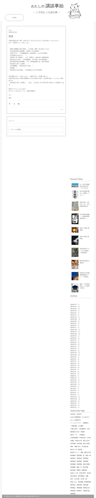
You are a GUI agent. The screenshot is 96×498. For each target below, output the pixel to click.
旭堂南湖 (73, 461)
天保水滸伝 (82, 437)
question (79, 414)
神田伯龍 (79, 485)
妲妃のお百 (78, 440)
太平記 (89, 437)
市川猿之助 (85, 446)
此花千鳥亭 (82, 473)
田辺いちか (73, 482)
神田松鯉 (73, 490)
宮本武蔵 (79, 443)
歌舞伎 (79, 470)
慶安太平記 (87, 452)
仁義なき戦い (74, 429)
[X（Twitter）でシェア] (14, 104)
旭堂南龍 (79, 464)
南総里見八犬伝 (75, 431)
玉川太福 (76, 479)
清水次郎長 (73, 476)
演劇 (87, 476)
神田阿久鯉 (86, 490)
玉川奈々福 (83, 479)
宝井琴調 (73, 443)
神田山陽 (85, 485)
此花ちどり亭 (74, 473)
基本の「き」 (74, 434)
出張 (88, 429)
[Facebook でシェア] (9, 104)
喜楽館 (83, 431)
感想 (82, 452)
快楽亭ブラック (75, 452)
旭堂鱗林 (73, 467)
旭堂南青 (85, 461)
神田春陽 (79, 487)
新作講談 (79, 455)
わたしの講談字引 (75, 420)
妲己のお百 (86, 440)
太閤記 (72, 440)
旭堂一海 (88, 455)
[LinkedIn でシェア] (19, 104)
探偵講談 (73, 455)
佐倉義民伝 (82, 429)
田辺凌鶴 (80, 482)
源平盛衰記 (81, 476)
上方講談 (80, 426)
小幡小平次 (77, 446)
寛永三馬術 (86, 443)
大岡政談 (82, 434)
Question (73, 414)
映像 (78, 467)
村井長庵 (85, 467)
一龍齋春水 (85, 423)
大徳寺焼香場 (74, 437)
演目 (10, 98)
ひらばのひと (86, 417)
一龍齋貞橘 (73, 426)
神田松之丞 (86, 487)
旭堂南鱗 (73, 464)
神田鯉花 (73, 493)
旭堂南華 (79, 461)
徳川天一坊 (73, 449)
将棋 (71, 446)
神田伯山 (73, 485)
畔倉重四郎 (87, 482)
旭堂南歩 (79, 458)
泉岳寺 (89, 473)
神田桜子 (79, 490)
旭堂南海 (85, 458)
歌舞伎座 (84, 470)
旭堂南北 (73, 458)
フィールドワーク (75, 423)
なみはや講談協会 (75, 417)
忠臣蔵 (80, 449)
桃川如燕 (73, 470)
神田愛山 (73, 487)
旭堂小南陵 (86, 464)
